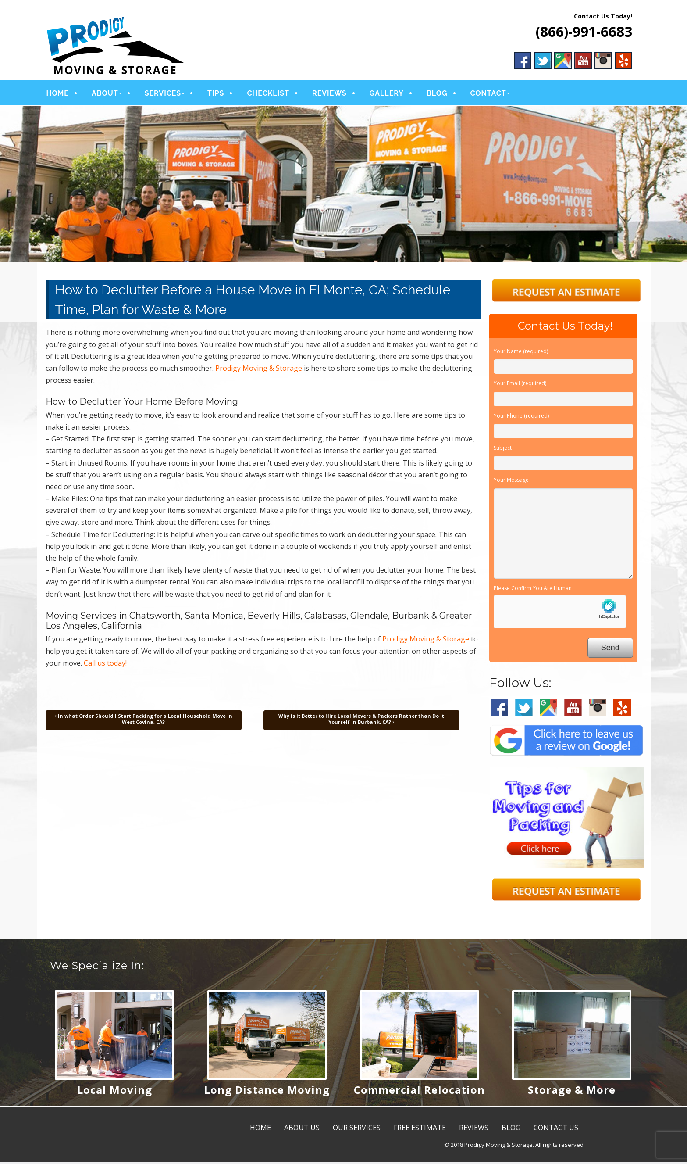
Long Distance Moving (267, 1092)
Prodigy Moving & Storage (258, 370)
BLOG (437, 94)
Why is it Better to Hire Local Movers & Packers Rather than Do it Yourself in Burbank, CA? (361, 720)
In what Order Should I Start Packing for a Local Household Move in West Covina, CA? (143, 720)
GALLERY (387, 94)
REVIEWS (329, 94)
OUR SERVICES (357, 1130)
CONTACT (488, 94)
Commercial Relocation (419, 1092)
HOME (57, 94)
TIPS (215, 94)
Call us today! (105, 665)
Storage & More (572, 1092)
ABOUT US (302, 1130)
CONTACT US (556, 1130)
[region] (343, 186)
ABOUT (105, 94)
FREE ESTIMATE (420, 1130)
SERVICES (163, 94)
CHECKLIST (268, 94)
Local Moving (114, 1092)
